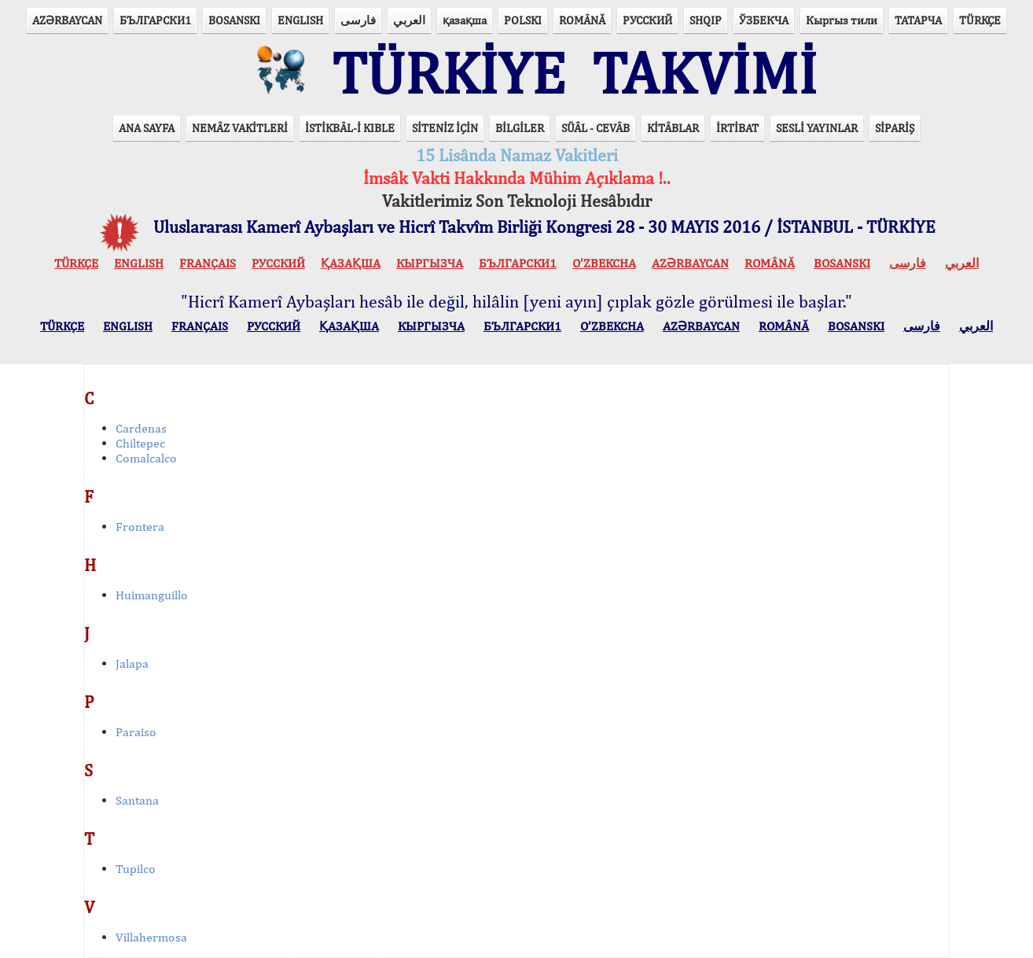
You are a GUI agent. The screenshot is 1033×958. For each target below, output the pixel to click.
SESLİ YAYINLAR (817, 127)
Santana (137, 800)
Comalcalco (146, 458)
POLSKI (523, 20)
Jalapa (132, 663)
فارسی (358, 20)
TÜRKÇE (980, 20)
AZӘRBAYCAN (67, 20)
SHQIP (705, 20)
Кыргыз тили (841, 20)
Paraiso (136, 731)
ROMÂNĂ (582, 20)
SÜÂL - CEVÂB (595, 127)
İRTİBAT (737, 127)
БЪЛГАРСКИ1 (155, 20)
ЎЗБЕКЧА (764, 20)
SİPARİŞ (894, 127)
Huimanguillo (152, 595)
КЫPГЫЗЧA (429, 263)
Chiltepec (140, 443)
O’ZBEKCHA (604, 263)
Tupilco (136, 868)
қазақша (465, 20)
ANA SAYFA (147, 127)
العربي (409, 20)
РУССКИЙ (647, 20)
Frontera (140, 526)
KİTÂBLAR (673, 127)
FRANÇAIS (207, 263)
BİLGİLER (519, 127)
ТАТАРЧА (918, 20)
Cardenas (141, 428)
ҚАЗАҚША (350, 263)
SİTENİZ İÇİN (445, 127)
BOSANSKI (234, 20)
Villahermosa (151, 937)
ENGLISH (300, 20)
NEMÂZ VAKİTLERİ (240, 127)
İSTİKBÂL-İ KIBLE (350, 127)
